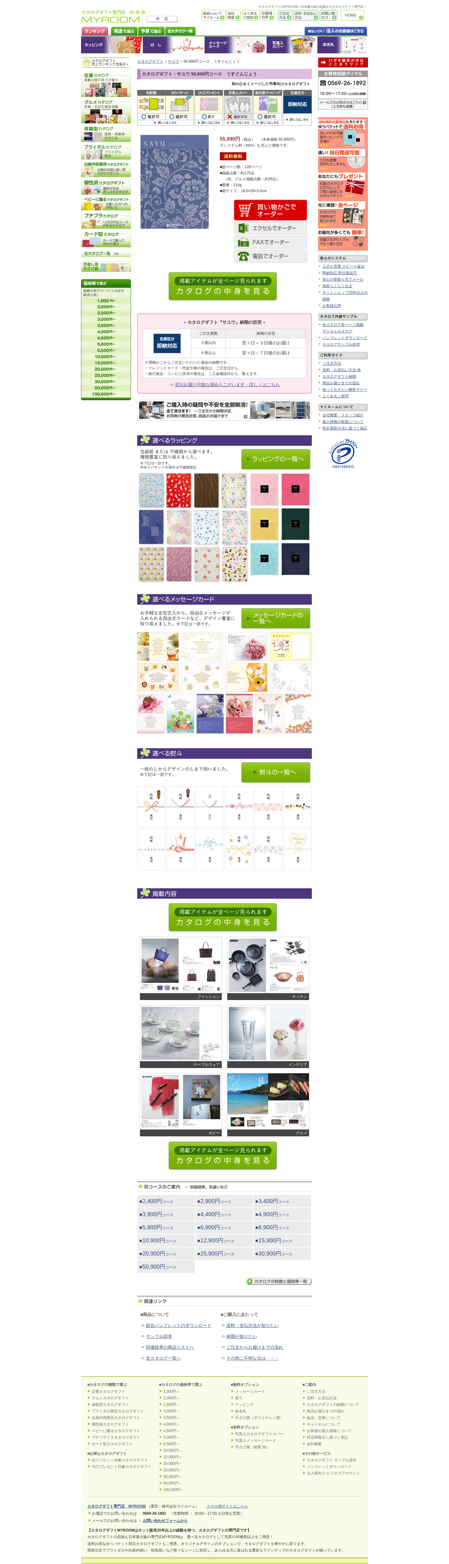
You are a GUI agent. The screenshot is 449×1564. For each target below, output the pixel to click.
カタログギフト (353, 15)
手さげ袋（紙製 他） (252, 1447)
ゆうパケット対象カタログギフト (120, 1460)
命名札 (342, 44)
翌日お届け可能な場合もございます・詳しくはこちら (227, 384)
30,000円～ (172, 1476)
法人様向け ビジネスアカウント (333, 1473)
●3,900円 (156, 1214)
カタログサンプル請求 (341, 344)
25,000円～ (172, 1470)
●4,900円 (272, 1214)
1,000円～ (171, 1391)
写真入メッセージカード (255, 1440)
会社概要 (233, 15)
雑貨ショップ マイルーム (204, 15)
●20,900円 (157, 1254)
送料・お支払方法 (322, 1398)
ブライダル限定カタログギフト (118, 1411)
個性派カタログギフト (110, 1424)
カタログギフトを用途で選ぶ (123, 30)
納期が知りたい (241, 1336)
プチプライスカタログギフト (116, 1437)
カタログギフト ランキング (94, 30)
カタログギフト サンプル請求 (331, 1460)
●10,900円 (157, 1240)
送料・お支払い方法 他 (341, 370)
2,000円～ (171, 1398)
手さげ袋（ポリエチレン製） (259, 1418)
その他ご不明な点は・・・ (252, 1358)
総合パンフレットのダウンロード (178, 1325)
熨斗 (239, 1398)
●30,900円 (273, 1254)
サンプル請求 (159, 1336)
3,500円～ (171, 1418)
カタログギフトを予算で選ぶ (151, 30)
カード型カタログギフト (112, 1444)
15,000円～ (172, 1457)
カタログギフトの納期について (333, 1404)
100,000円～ (173, 1490)
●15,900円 (273, 1240)
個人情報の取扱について (343, 422)
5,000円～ (171, 1437)
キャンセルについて (323, 1424)
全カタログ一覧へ (163, 1358)
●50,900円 (157, 1267)
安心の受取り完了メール (343, 279)
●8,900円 (272, 1227)
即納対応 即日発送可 (339, 273)
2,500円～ (171, 1404)
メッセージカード (235, 44)
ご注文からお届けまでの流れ (254, 1347)
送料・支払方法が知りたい (252, 1325)
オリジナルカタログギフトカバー (291, 44)
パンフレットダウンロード (344, 338)
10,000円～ (172, 1450)
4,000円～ (171, 1424)
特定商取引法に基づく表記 (344, 428)
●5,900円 (156, 1227)
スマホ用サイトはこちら (227, 1506)
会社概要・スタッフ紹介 (343, 415)
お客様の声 (267, 15)
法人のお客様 (323, 30)
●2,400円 (156, 1201)
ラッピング (112, 44)
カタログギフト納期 (339, 376)
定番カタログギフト (108, 1391)
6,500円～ (171, 1444)
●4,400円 (214, 1214)
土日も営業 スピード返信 (343, 266)
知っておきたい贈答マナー (344, 389)
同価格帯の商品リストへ (170, 1347)
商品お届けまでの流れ (341, 383)
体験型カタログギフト (110, 1404)
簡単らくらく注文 (337, 286)
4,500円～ (171, 1431)
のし (174, 44)
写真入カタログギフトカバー (259, 1434)
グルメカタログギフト (110, 1398)
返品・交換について (323, 1418)
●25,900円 (215, 1254)
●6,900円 (214, 1227)
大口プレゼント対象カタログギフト (122, 1466)
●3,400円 (272, 1201)
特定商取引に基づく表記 (327, 1437)
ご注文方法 (283, 15)
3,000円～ (171, 1411)
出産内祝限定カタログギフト (116, 1418)
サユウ (173, 61)
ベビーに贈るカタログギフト (116, 1431)
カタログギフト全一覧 (180, 30)
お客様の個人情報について (329, 1431)
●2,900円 (214, 1201)
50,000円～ (172, 1483)
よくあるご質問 (250, 15)
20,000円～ (172, 1463)
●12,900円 (215, 1240)
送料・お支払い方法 (305, 15)
